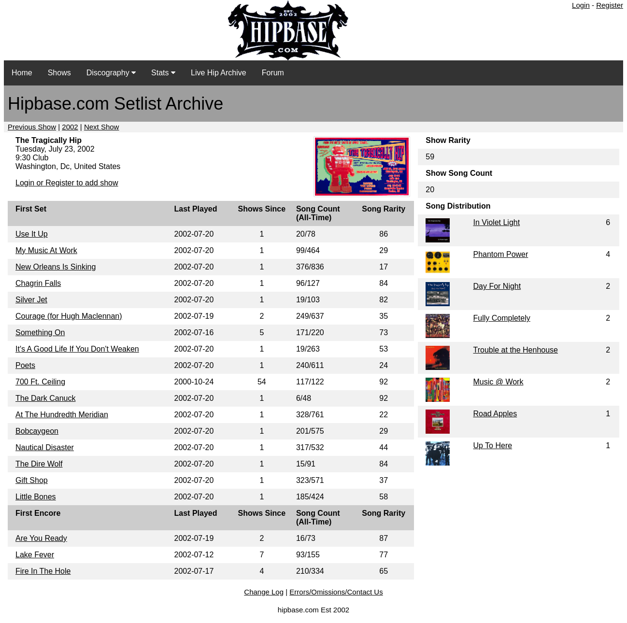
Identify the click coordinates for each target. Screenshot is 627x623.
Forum (273, 73)
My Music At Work (46, 250)
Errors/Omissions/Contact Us (336, 592)
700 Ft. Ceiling (40, 382)
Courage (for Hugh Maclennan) (68, 316)
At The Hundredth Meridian (61, 415)
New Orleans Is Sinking (55, 267)
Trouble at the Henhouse (515, 350)
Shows (59, 73)
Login (581, 5)
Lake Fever (34, 555)
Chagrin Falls (38, 283)
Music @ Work (498, 382)
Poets (25, 365)
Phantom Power (500, 254)
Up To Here (492, 445)
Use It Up (31, 234)
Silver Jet (31, 300)
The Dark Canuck (45, 398)
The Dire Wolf (39, 464)
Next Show (101, 127)
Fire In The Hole (43, 571)
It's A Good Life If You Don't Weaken (77, 349)
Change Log (264, 592)
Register (609, 5)
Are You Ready (41, 538)
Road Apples (495, 414)
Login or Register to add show (66, 183)
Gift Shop (31, 480)
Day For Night (497, 286)
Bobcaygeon (36, 431)
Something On (40, 332)
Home (22, 73)
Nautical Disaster (44, 447)
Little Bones (35, 497)
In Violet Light (496, 222)
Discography (111, 73)
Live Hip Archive (218, 73)
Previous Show (32, 127)
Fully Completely (501, 318)
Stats (163, 73)
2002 (70, 127)
